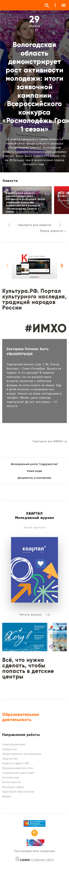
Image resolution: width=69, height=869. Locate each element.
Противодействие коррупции (34, 851)
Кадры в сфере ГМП (15, 763)
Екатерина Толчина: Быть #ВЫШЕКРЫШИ (28, 351)
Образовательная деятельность (20, 717)
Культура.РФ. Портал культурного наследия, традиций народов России (34, 299)
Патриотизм (10, 777)
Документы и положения (34, 477)
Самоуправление (13, 744)
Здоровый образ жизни (18, 791)
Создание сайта (42, 859)
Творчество (10, 758)
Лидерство (9, 749)
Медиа (6, 796)
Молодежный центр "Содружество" (34, 464)
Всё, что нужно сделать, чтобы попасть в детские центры (28, 668)
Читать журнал (34, 614)
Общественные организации (21, 753)
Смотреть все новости (34, 225)
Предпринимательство (17, 768)
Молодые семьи (13, 787)
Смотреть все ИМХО (50, 441)
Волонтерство (11, 782)
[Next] (61, 265)
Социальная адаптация (18, 772)
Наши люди (34, 470)
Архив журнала (35, 527)
